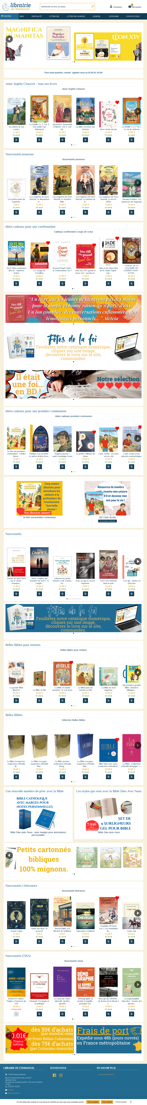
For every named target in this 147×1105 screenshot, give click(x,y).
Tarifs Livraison (12, 1093)
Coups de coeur (132, 16)
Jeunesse (96, 16)
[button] (138, 45)
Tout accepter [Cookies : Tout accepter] (93, 1102)
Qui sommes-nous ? (106, 1074)
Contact (9, 1090)
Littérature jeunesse (76, 16)
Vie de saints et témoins (108, 521)
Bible (22, 16)
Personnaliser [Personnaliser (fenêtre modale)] (121, 1102)
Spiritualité (37, 16)
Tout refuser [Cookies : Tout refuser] (107, 1102)
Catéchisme (114, 16)
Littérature (54, 16)
